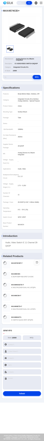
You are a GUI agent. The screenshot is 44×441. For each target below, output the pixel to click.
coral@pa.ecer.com (23, 423)
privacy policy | (8, 435)
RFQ (36, 77)
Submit (22, 394)
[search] (29, 3)
